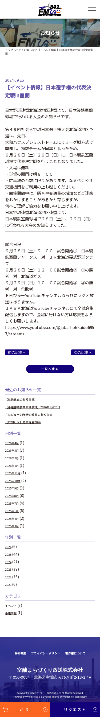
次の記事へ (83, 352)
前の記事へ (17, 352)
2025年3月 (14, 528)
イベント (12, 607)
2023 (9, 571)
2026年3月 (14, 452)
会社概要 (13, 655)
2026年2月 (14, 460)
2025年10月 (15, 482)
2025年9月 (14, 490)
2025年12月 (15, 475)
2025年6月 (14, 513)
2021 (9, 586)
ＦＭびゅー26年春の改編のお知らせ (35, 416)
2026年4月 (14, 445)
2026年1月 (14, 467)
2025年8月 (14, 497)
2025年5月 (14, 520)
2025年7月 (14, 505)
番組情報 (12, 615)
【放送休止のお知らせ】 (25, 401)
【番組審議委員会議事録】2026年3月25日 (40, 409)
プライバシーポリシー (44, 655)
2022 (9, 579)
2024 (9, 564)
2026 (9, 548)
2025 (9, 556)
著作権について (81, 655)
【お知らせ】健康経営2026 (28, 424)
